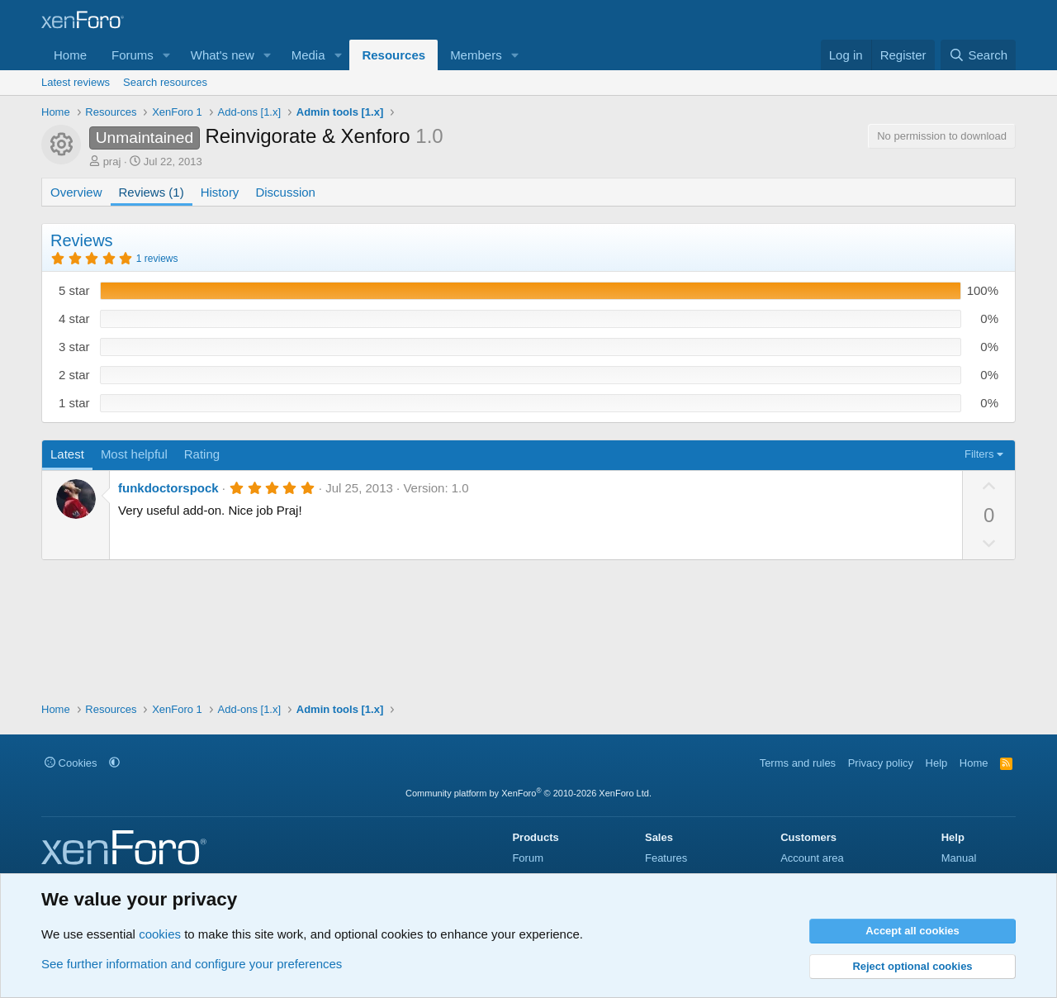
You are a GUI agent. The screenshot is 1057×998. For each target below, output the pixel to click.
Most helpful (134, 454)
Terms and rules (798, 763)
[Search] (978, 55)
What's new (222, 55)
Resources (393, 55)
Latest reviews (75, 82)
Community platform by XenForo (528, 793)
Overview (76, 192)
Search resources (165, 82)
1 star (74, 403)
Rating (202, 454)
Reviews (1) (151, 192)
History (220, 192)
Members (476, 55)
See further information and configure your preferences (191, 964)
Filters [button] (979, 454)
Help (937, 763)
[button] (166, 55)
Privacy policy (880, 763)
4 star (74, 318)
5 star (74, 290)
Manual (959, 858)
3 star (74, 347)
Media (308, 55)
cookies (160, 934)
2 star (74, 375)
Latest (67, 454)
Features (666, 858)
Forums (132, 55)
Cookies (71, 763)
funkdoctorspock (168, 488)
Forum (527, 858)
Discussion (285, 192)
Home (70, 55)
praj (112, 161)
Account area (812, 858)
